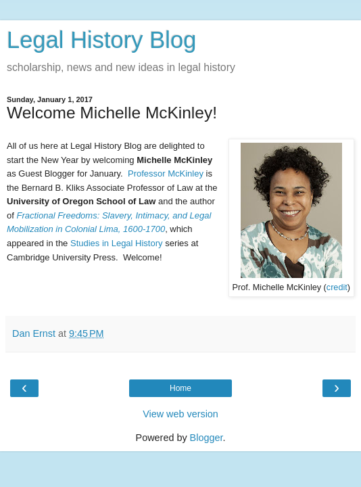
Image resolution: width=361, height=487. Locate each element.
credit (337, 287)
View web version (180, 414)
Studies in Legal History (116, 243)
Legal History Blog (101, 40)
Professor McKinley (165, 173)
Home (180, 388)
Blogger (206, 437)
